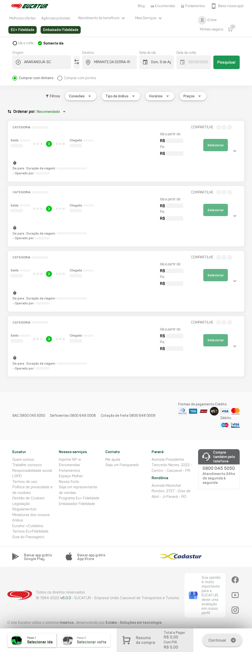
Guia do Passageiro (28, 537)
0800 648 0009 (142, 415)
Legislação (21, 504)
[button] (126, 151)
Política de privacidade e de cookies (32, 490)
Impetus (67, 622)
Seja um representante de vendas (78, 490)
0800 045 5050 (32, 415)
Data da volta (186, 53)
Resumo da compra (145, 640)
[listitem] (22, 18)
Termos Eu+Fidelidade (30, 531)
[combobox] (44, 62)
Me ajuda (112, 459)
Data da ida (147, 53)
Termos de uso (24, 481)
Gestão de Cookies (28, 498)
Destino (88, 53)
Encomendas (69, 465)
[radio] (34, 76)
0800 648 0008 (83, 415)
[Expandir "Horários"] (159, 96)
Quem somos (23, 459)
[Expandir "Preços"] (192, 96)
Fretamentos (69, 470)
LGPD (17, 476)
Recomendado (48, 111)
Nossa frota (69, 481)
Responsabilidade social (32, 470)
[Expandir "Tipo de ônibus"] (120, 96)
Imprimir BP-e (70, 459)
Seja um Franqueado (122, 465)
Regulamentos (24, 509)
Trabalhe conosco (27, 465)
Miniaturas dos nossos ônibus (31, 518)
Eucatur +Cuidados (27, 526)
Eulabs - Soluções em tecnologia (133, 622)
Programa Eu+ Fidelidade (79, 498)
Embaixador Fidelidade (77, 504)
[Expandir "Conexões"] (80, 96)
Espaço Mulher (71, 476)
